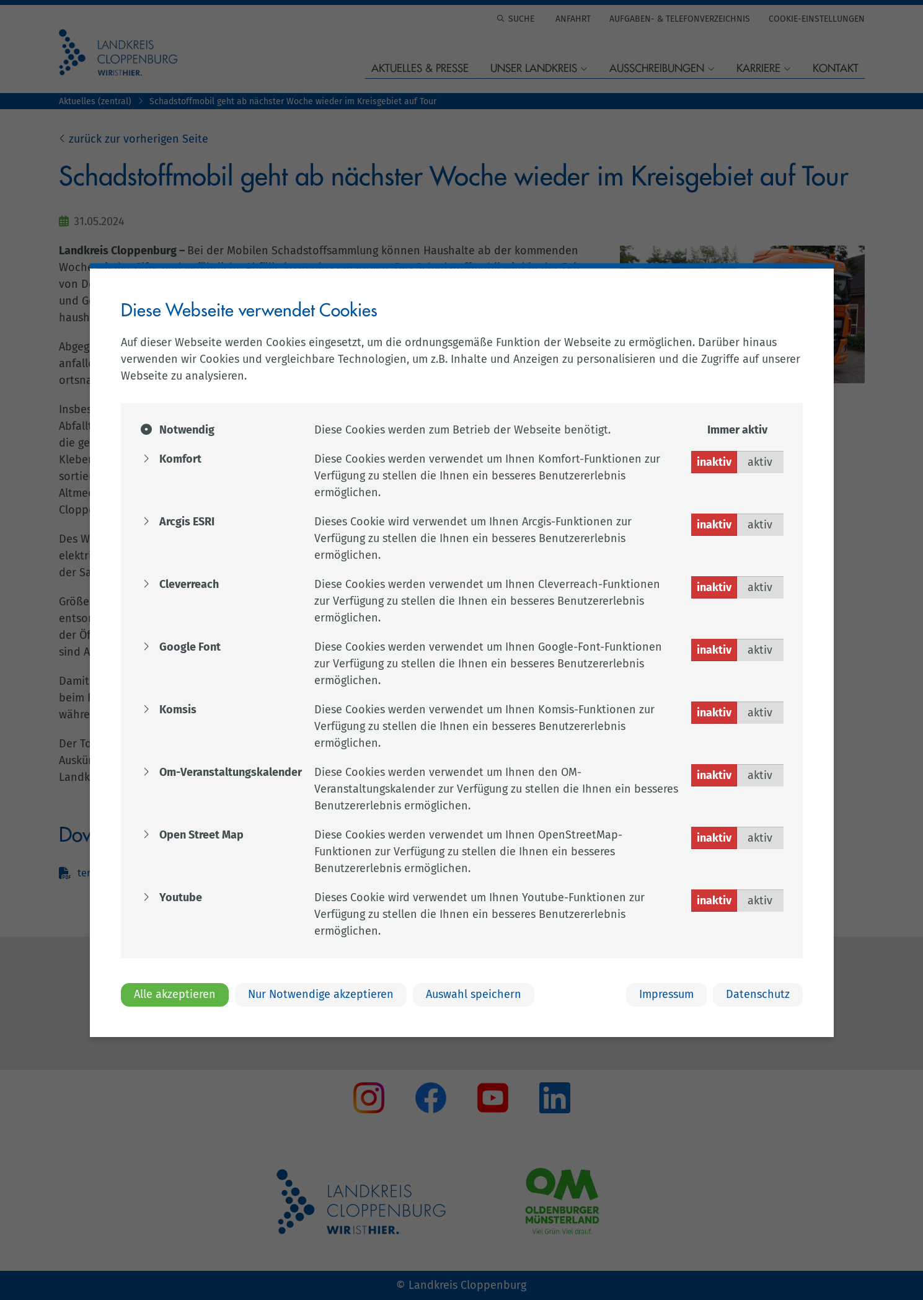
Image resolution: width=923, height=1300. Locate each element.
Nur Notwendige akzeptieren (321, 994)
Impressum (666, 994)
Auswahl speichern (473, 994)
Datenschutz (758, 994)
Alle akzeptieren (175, 994)
